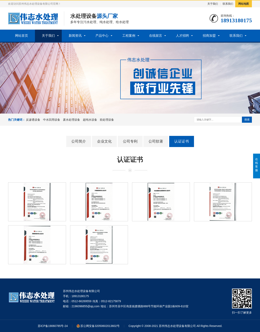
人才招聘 (182, 35)
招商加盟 (209, 35)
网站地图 (243, 3)
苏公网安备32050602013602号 (100, 326)
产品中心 (101, 35)
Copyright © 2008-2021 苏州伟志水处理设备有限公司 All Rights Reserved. (175, 326)
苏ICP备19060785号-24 (53, 326)
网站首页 (21, 35)
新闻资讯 (75, 35)
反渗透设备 (33, 119)
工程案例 (128, 35)
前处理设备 (107, 119)
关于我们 (212, 3)
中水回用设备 (51, 119)
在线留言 (155, 35)
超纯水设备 (90, 119)
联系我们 (228, 3)
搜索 (247, 119)
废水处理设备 (71, 119)
